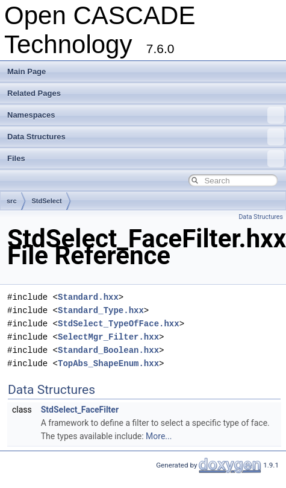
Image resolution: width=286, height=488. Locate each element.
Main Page (26, 71)
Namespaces (145, 115)
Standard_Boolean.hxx (108, 350)
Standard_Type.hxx (101, 310)
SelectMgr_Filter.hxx (108, 337)
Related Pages (34, 93)
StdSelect (47, 200)
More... (159, 436)
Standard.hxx (88, 297)
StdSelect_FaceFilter (80, 409)
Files (145, 158)
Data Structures (145, 136)
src (12, 200)
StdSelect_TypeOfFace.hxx (118, 323)
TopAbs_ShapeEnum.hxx (108, 363)
